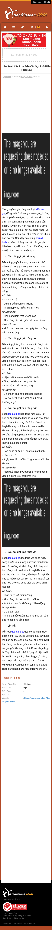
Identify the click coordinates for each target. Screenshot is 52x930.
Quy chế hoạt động (10, 913)
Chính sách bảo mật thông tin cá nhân (17, 916)
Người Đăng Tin (9, 684)
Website (5, 698)
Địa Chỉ (5, 694)
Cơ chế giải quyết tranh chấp (13, 918)
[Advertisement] (25, 105)
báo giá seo (17, 923)
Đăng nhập (37, 2)
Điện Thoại (6, 691)
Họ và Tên (6, 688)
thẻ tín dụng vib (29, 923)
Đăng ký (47, 2)
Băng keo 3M (6, 923)
